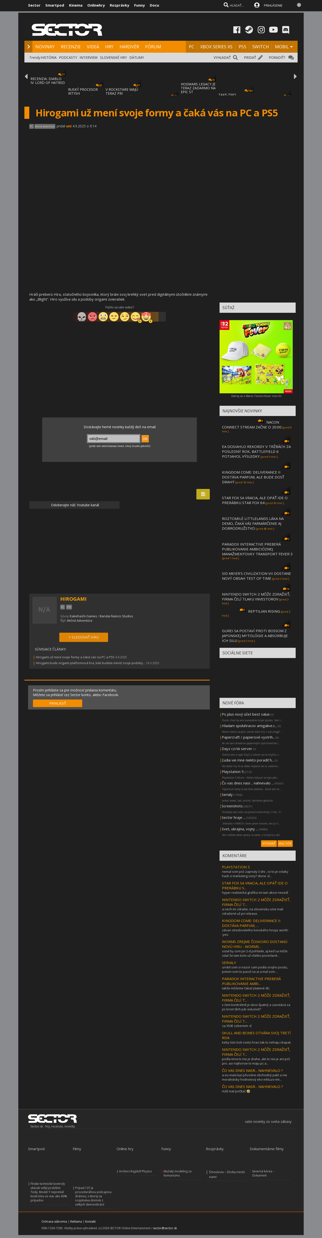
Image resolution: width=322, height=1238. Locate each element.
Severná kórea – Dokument (263, 1173)
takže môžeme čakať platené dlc (246, 988)
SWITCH (260, 47)
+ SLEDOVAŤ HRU (84, 637)
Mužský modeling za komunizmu (177, 1173)
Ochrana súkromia (54, 1221)
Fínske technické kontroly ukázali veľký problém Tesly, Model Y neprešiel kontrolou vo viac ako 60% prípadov (48, 1192)
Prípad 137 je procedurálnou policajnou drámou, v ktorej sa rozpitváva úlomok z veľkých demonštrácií (93, 1196)
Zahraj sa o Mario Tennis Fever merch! (256, 396)
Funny (139, 5)
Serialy (227, 794)
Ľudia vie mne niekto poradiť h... (248, 760)
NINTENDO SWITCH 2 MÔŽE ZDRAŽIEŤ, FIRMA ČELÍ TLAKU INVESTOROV (256, 596)
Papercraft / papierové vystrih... (248, 737)
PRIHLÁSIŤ (57, 703)
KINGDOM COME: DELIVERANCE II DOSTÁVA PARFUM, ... (251, 923)
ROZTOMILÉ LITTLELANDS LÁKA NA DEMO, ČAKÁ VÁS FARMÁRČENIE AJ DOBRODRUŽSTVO (253, 523)
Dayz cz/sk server (237, 748)
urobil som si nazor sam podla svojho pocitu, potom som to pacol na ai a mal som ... (255, 969)
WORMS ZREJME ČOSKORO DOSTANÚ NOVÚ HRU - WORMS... (254, 944)
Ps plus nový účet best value (246, 714)
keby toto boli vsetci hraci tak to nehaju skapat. (256, 1042)
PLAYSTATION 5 (236, 866)
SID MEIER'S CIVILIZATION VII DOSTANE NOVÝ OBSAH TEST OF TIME (256, 576)
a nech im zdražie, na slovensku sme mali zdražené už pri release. (252, 911)
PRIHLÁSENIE (273, 5)
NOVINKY (45, 47)
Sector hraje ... (233, 817)
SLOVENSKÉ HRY (113, 57)
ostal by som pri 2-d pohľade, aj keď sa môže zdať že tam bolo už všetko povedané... (255, 953)
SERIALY (229, 962)
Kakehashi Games (83, 616)
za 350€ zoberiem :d (237, 1026)
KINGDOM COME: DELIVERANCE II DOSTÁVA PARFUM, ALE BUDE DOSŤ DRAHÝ (253, 477)
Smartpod (54, 5)
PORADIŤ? (277, 57)
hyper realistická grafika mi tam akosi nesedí (255, 892)
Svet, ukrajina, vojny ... (240, 828)
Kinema (75, 5)
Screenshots (232, 805)
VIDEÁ (93, 47)
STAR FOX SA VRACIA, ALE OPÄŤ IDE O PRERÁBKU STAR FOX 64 (255, 500)
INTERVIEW (89, 57)
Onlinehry (96, 5)
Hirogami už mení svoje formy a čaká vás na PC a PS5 (75, 657)
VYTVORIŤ (269, 844)
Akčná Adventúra (79, 620)
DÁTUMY (136, 57)
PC (191, 47)
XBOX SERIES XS (216, 47)
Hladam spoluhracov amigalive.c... (249, 725)
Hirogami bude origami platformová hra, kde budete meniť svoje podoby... (90, 663)
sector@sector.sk (165, 1228)
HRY (109, 47)
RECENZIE (71, 47)
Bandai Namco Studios (116, 616)
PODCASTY (68, 57)
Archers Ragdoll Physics (135, 1171)
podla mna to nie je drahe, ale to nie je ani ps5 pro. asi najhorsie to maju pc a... (256, 1061)
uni (68, 126)
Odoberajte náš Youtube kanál (74, 505)
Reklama (76, 1221)
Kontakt (90, 1221)
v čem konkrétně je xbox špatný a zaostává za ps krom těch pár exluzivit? (256, 1007)
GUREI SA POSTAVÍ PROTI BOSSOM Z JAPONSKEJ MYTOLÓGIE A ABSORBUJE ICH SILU (255, 635)
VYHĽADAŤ (222, 57)
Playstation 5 (233, 771)
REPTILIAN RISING (264, 611)
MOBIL (282, 47)
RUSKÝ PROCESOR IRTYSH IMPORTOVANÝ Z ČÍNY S (83, 95)
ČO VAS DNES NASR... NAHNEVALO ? (252, 1070)
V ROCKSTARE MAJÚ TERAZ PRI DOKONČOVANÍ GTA (122, 93)
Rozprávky (119, 5)
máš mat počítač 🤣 (236, 1091)
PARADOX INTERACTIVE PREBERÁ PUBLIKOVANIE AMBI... (251, 981)
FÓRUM (153, 47)
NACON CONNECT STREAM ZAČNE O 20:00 (252, 424)
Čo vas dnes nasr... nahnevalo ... (248, 783)
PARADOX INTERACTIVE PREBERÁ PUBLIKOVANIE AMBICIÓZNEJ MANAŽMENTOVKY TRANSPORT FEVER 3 (257, 549)
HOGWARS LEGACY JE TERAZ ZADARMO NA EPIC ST (198, 88)
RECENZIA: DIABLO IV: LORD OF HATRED (47, 80)
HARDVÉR (129, 47)
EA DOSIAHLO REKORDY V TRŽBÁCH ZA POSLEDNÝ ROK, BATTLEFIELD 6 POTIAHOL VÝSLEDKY (256, 451)
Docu (154, 5)
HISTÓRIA (49, 57)
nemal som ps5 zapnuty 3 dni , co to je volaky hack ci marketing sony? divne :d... (255, 873)
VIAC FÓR (285, 844)
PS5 (242, 47)
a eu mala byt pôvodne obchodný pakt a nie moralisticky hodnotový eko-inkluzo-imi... (254, 1077)
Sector (34, 5)
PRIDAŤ (250, 57)
